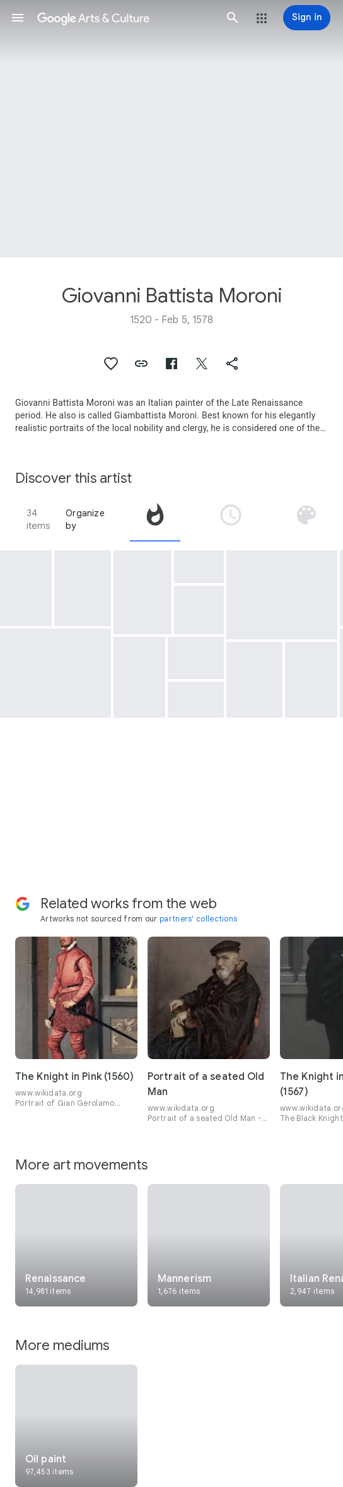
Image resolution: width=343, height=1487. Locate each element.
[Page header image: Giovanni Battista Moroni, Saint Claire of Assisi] (171, 129)
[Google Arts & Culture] (125, 17)
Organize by (85, 519)
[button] (18, 18)
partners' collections (198, 918)
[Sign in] (306, 17)
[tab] (155, 519)
